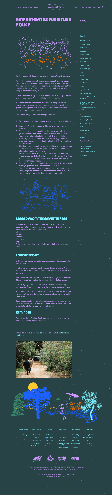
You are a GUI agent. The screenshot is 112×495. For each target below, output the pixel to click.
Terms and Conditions (62, 447)
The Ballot (62, 435)
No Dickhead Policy (85, 93)
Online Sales (62, 440)
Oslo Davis (54, 474)
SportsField (49, 443)
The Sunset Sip (84, 61)
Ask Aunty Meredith (89, 435)
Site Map (75, 437)
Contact (89, 440)
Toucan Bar (83, 51)
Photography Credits (52, 476)
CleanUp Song (84, 79)
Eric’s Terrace (83, 47)
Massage (82, 137)
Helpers (82, 86)
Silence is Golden (85, 40)
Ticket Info (76, 7)
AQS (73, 474)
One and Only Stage (85, 90)
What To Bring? (76, 440)
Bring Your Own (84, 65)
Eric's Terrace (36, 437)
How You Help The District (87, 151)
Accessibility (75, 435)
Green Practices (49, 446)
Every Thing (96, 7)
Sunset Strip (49, 440)
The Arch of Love (49, 437)
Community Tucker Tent (87, 120)
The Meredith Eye (85, 68)
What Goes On (16, 7)
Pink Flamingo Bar (85, 44)
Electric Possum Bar (85, 58)
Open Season (67, 474)
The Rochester (49, 435)
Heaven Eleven (84, 134)
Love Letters (83, 155)
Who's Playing (27, 7)
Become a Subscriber (88, 437)
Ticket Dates (62, 437)
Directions (75, 447)
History (82, 72)
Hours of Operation (85, 116)
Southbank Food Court (86, 127)
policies (41, 333)
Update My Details (88, 446)
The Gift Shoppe (84, 130)
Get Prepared (86, 7)
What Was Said (84, 83)
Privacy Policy (61, 476)
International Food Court (87, 123)
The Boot (82, 76)
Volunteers (89, 443)
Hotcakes (82, 113)
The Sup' (36, 7)
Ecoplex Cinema (84, 54)
